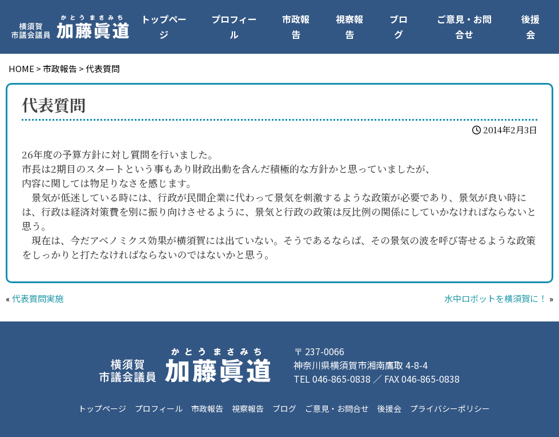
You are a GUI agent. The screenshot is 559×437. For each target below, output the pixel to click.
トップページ (164, 26)
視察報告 (349, 26)
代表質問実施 (37, 299)
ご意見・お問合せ (464, 26)
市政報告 (295, 26)
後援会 (530, 26)
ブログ (398, 26)
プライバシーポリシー (450, 408)
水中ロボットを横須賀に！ (495, 299)
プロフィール (234, 26)
